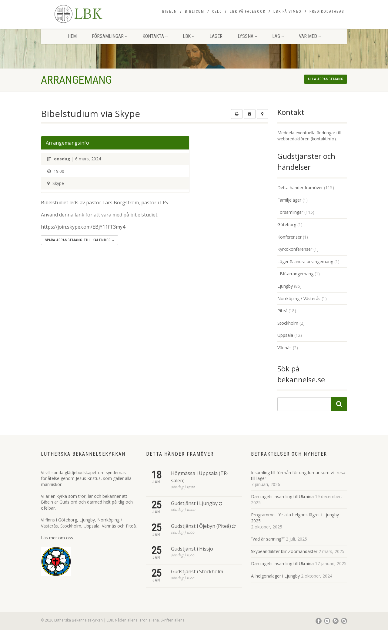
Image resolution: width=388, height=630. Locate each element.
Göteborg (286, 224)
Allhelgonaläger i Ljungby (275, 576)
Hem (72, 36)
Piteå (282, 310)
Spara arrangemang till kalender (79, 240)
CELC (217, 11)
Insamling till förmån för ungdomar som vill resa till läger (298, 475)
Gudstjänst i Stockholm (197, 571)
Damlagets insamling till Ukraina (282, 496)
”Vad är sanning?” (268, 539)
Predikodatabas (326, 11)
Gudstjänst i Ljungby (194, 503)
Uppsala (285, 335)
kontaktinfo (323, 139)
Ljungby (285, 286)
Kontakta (155, 36)
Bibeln (169, 11)
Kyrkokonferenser (294, 249)
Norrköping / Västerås (298, 298)
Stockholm (287, 323)
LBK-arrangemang (295, 273)
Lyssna (247, 36)
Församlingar (109, 36)
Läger (215, 36)
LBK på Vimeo (287, 11)
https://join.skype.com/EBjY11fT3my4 (83, 226)
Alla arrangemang (325, 79)
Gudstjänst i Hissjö (192, 548)
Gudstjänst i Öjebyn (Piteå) (201, 526)
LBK (188, 36)
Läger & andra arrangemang (305, 261)
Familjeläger (289, 200)
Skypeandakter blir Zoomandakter (284, 551)
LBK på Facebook (248, 11)
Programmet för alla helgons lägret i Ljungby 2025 (295, 518)
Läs (278, 36)
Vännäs (284, 347)
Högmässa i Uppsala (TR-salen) (200, 477)
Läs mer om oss (57, 538)
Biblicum (194, 11)
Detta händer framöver (300, 187)
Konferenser (289, 237)
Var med (310, 36)
